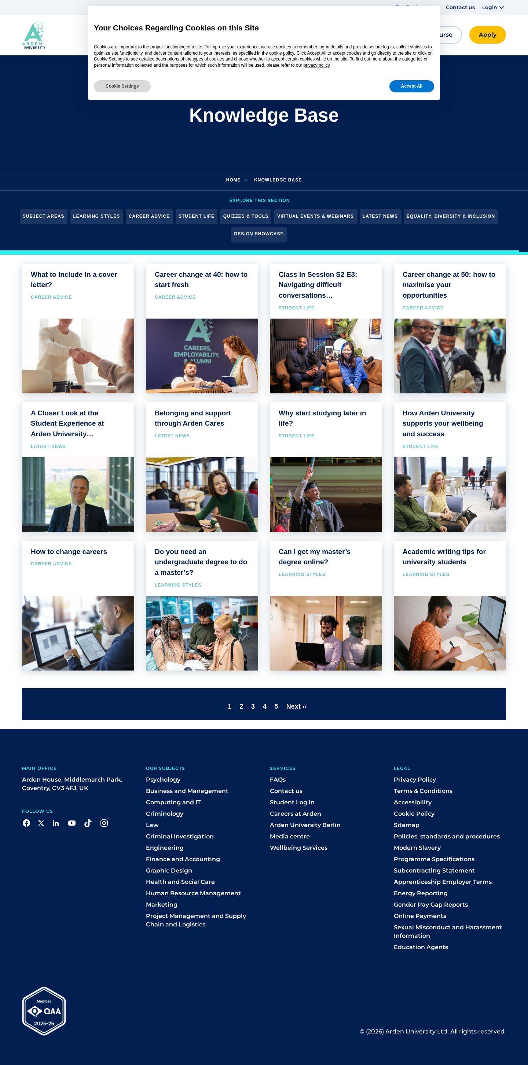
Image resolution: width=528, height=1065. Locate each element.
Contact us (460, 7)
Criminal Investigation (180, 836)
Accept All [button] (411, 86)
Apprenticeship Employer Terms (443, 881)
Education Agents (421, 947)
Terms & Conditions (423, 790)
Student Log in (292, 802)
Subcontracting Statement (434, 870)
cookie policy (281, 53)
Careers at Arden (295, 813)
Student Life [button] (196, 216)
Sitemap (406, 825)
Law (152, 825)
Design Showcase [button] (258, 233)
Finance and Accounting (183, 859)
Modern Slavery (417, 847)
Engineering (165, 847)
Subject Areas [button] (44, 216)
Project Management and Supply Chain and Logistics (196, 920)
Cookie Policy (414, 813)
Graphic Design (169, 870)
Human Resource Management (193, 893)
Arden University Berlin (305, 825)
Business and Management (187, 790)
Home (233, 180)
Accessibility (413, 802)
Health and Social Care (180, 881)
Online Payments (420, 915)
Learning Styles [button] (96, 216)
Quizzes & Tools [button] (245, 216)
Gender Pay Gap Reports (431, 904)
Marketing (161, 904)
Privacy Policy (415, 779)
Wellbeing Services (298, 847)
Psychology (163, 779)
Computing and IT (173, 802)
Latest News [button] (380, 216)
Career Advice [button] (149, 216)
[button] (494, 7)
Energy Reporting (421, 893)
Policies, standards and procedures (447, 836)
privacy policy (317, 65)
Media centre (290, 836)
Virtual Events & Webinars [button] (315, 216)
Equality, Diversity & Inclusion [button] (451, 216)
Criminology (164, 813)
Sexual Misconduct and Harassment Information (448, 931)
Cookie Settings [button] (122, 86)
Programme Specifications (434, 859)
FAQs (278, 779)
